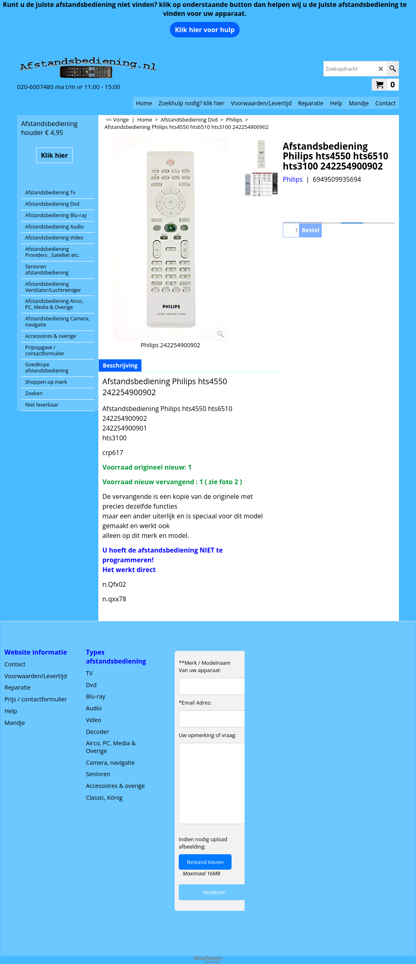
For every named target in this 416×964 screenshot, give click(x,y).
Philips (293, 179)
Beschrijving (120, 365)
